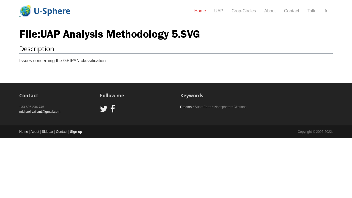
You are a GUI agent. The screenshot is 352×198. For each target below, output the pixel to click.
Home (200, 11)
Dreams (186, 107)
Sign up (76, 132)
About (270, 11)
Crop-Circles (244, 11)
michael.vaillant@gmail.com (39, 112)
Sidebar (47, 132)
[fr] (326, 11)
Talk (311, 11)
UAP (218, 11)
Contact (291, 11)
